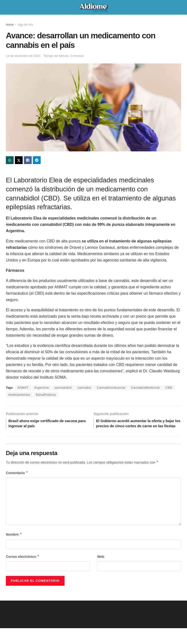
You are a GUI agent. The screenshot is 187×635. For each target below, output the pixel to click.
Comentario (17, 479)
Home (10, 24)
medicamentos (19, 394)
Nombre (14, 541)
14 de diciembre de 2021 (23, 56)
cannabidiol (63, 387)
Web (100, 563)
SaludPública (46, 394)
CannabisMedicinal (145, 387)
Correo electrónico (22, 563)
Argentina (41, 387)
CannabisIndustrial (111, 387)
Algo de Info (25, 24)
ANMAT (22, 387)
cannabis (84, 387)
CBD (169, 387)
